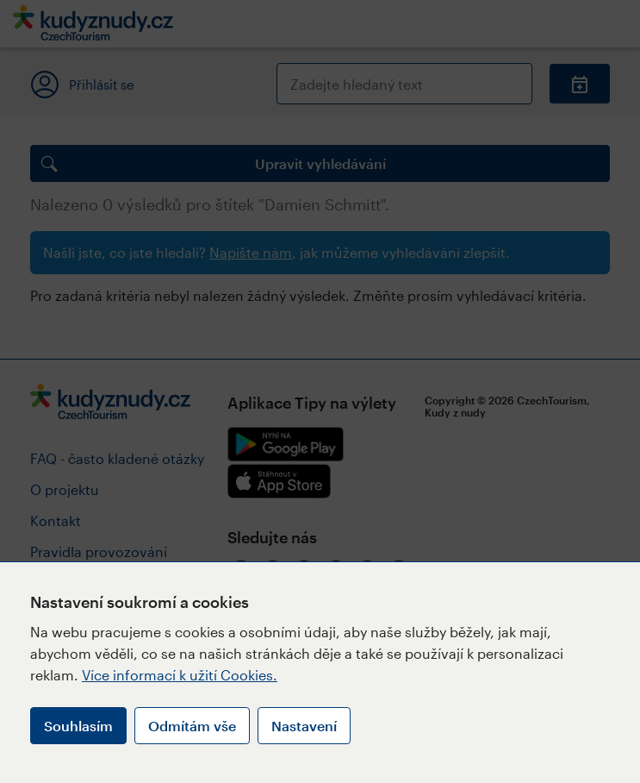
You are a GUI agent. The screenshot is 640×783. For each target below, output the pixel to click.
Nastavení (304, 725)
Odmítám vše (192, 725)
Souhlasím (78, 725)
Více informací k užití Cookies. (179, 675)
